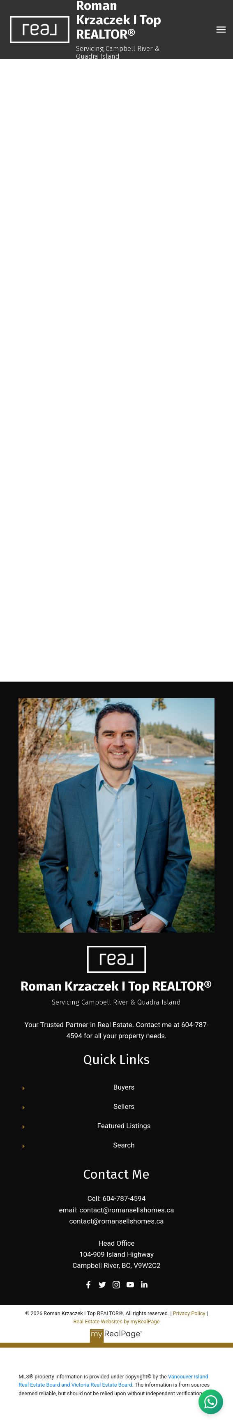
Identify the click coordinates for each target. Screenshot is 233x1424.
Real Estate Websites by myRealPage (116, 1321)
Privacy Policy (189, 1313)
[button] (88, 1284)
